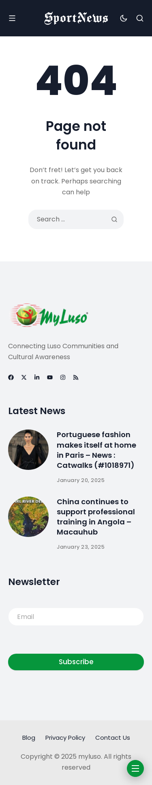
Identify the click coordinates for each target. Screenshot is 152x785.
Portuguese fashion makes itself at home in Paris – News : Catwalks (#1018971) (96, 449)
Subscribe (76, 662)
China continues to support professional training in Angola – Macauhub (96, 517)
